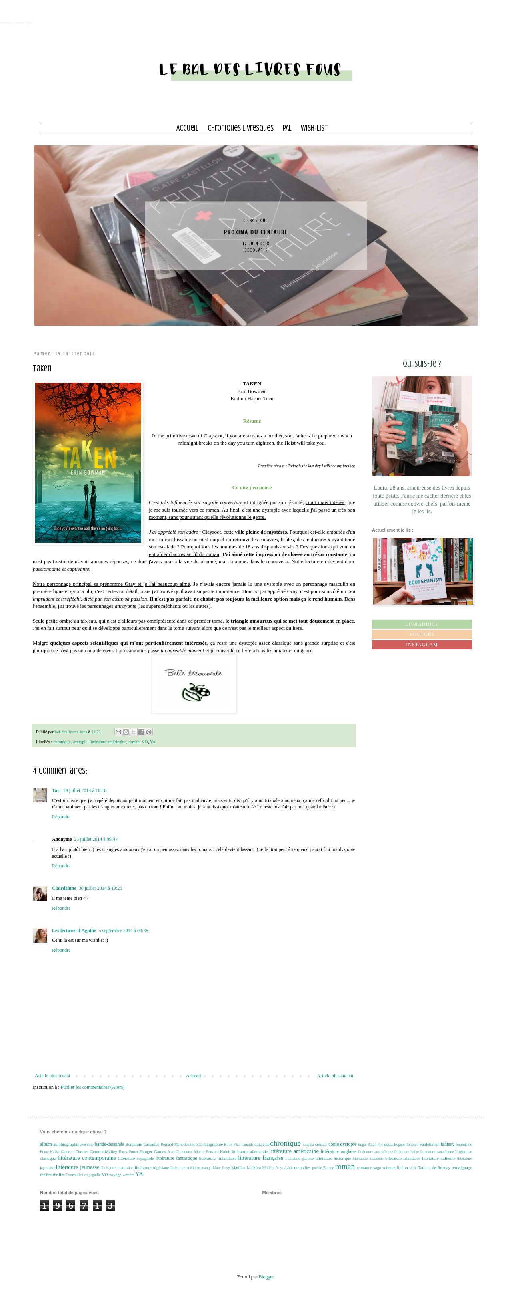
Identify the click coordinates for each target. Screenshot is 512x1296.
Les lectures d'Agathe (74, 930)
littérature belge (406, 1151)
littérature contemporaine (87, 1158)
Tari (56, 790)
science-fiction (395, 1167)
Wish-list (314, 128)
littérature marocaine (117, 1167)
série (412, 1167)
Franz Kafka (50, 1151)
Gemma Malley (103, 1151)
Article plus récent (52, 1075)
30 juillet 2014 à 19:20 (100, 888)
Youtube (422, 634)
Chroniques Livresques (241, 128)
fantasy (448, 1144)
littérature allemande (250, 1151)
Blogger (266, 1277)
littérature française (260, 1158)
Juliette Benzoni (205, 1151)
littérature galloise (299, 1158)
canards (247, 1144)
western (128, 1175)
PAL (287, 128)
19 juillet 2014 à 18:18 (85, 790)
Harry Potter (128, 1151)
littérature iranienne (368, 1158)
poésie (317, 1167)
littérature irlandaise (402, 1158)
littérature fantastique (176, 1158)
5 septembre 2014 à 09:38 (123, 930)
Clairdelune (64, 888)
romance (364, 1167)
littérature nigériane (152, 1167)
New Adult (284, 1167)
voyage (115, 1174)
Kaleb (225, 1151)
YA (153, 741)
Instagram (422, 644)
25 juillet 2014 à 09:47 (96, 839)
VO (145, 741)
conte (333, 1144)
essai (388, 1144)
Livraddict (421, 624)
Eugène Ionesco (406, 1144)
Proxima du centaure (258, 232)
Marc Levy (221, 1167)
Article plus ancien (335, 1075)
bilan (199, 1144)
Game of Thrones (74, 1151)
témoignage (462, 1167)
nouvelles (302, 1167)
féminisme (464, 1144)
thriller (58, 1174)
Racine (328, 1167)
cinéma (308, 1144)
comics (321, 1144)
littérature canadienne (437, 1151)
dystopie (80, 741)
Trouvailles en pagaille (83, 1175)
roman (134, 741)
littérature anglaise (338, 1151)
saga (377, 1167)
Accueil (187, 128)
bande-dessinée (109, 1144)
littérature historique (333, 1158)
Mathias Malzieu (246, 1167)
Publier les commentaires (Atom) (93, 1087)
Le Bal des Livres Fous (16, 22)
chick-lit (261, 1144)
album (46, 1144)
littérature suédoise (185, 1167)
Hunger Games (153, 1151)
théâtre (46, 1174)
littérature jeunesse (78, 1167)
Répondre (61, 817)
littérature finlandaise (217, 1158)
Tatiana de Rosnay (434, 1167)
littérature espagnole (136, 1158)
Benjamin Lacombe (142, 1144)
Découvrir (258, 250)
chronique (258, 220)
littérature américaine (108, 741)
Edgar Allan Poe (371, 1144)
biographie (213, 1144)
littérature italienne (438, 1158)
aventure (87, 1144)
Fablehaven (430, 1144)
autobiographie (66, 1144)
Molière (268, 1167)
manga (206, 1167)
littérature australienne (375, 1151)
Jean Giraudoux (180, 1151)
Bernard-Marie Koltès (178, 1144)
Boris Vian (232, 1144)
